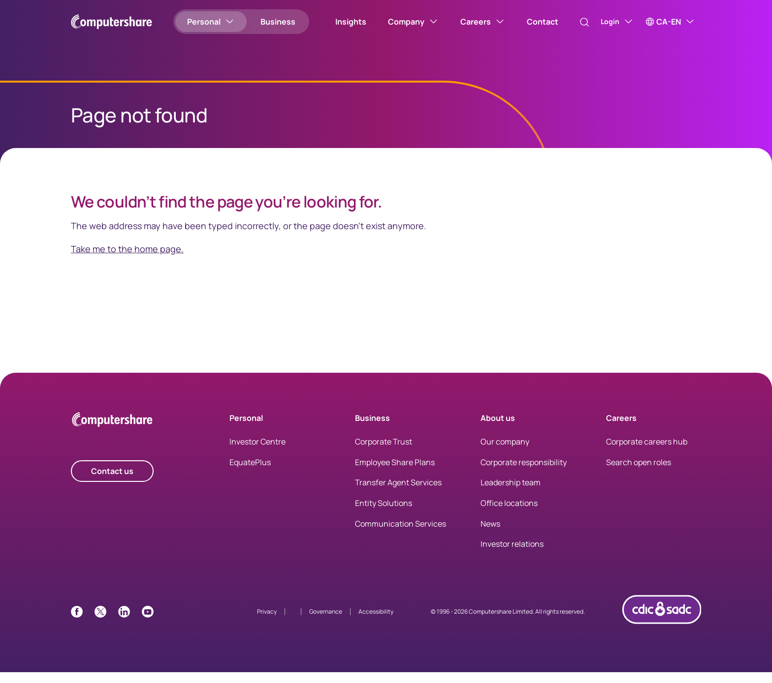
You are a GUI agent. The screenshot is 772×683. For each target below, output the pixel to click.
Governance (325, 622)
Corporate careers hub (646, 452)
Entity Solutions (383, 513)
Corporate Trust (383, 452)
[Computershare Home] (112, 432)
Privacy (267, 622)
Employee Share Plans (395, 473)
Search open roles (638, 473)
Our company (505, 452)
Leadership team (511, 493)
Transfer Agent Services (398, 493)
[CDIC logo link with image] (661, 637)
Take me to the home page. (127, 260)
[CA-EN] (670, 21)
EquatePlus (250, 473)
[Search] (574, 22)
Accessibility (375, 622)
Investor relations (512, 554)
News (490, 534)
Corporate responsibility (524, 473)
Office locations (509, 513)
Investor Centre (257, 452)
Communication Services (400, 534)
